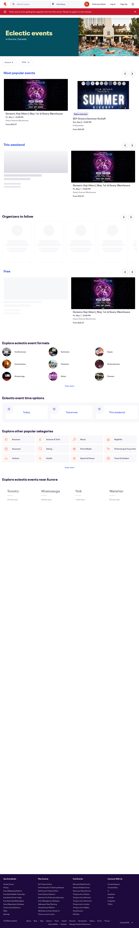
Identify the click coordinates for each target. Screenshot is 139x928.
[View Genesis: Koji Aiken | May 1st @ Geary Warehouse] (36, 95)
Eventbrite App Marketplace (13, 901)
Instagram (111, 901)
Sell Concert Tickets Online (48, 891)
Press (57, 921)
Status (92, 921)
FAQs (5, 911)
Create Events (8, 884)
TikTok (110, 904)
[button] (9, 62)
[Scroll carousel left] (124, 217)
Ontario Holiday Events (81, 887)
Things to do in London (81, 904)
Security (72, 921)
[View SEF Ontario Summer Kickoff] (103, 95)
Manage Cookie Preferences (80, 924)
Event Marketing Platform (12, 891)
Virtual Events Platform (46, 907)
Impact (64, 921)
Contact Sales (113, 887)
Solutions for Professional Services (51, 897)
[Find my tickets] (99, 4)
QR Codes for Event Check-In (49, 911)
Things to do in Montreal (82, 897)
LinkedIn (111, 897)
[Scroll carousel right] (132, 74)
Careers (49, 921)
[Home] (5, 4)
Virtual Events (78, 911)
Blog (35, 921)
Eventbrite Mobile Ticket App (14, 894)
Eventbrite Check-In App (12, 897)
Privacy (107, 921)
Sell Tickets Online (45, 884)
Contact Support (114, 884)
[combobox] (69, 4)
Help (41, 921)
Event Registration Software (13, 904)
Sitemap (6, 914)
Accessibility (53, 924)
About (29, 921)
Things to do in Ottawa (81, 894)
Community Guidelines (11, 907)
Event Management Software (49, 901)
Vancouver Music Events (82, 891)
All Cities (76, 914)
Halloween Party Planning (47, 904)
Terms (99, 921)
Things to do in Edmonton (82, 901)
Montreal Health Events (81, 884)
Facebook (111, 894)
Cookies (64, 924)
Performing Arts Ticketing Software (51, 887)
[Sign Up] (124, 4)
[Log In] (113, 4)
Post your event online (46, 914)
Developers (82, 921)
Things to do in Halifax (81, 907)
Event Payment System (46, 894)
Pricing (6, 887)
